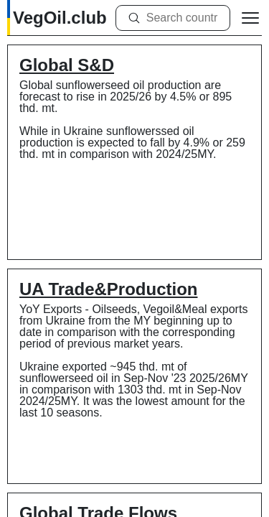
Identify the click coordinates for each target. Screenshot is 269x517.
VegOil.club (60, 17)
